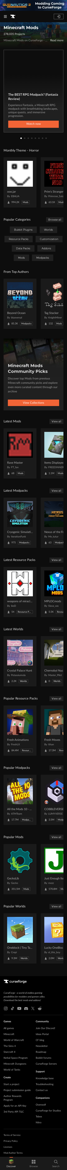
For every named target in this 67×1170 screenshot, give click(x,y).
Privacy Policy (11, 1141)
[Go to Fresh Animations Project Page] (20, 730)
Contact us (42, 1090)
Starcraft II (9, 1052)
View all (56, 421)
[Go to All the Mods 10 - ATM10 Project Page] (20, 800)
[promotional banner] (33, 5)
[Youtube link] (19, 1008)
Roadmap (41, 1052)
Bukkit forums (43, 1058)
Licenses (8, 1147)
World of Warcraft (14, 1040)
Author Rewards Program (12, 1098)
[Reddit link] (40, 1008)
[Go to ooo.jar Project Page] (20, 182)
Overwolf (41, 1105)
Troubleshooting (44, 1084)
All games (9, 1028)
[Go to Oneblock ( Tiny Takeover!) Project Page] (20, 938)
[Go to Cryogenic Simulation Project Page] (20, 523)
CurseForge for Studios (48, 1111)
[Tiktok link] (12, 1008)
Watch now (33, 123)
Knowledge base (45, 1078)
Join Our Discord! (45, 1028)
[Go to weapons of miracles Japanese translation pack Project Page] (20, 592)
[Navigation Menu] (5, 16)
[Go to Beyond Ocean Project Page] (20, 304)
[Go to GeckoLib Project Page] (20, 869)
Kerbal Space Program (16, 1058)
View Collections (33, 402)
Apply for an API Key (15, 1106)
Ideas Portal (42, 1034)
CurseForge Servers (46, 1064)
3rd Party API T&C (14, 1112)
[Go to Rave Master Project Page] (20, 453)
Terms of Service (12, 1135)
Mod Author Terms (13, 1153)
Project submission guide (17, 1090)
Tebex (39, 1116)
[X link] (33, 1008)
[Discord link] (26, 1008)
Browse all (54, 219)
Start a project (11, 1084)
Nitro (38, 1122)
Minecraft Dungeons (15, 1064)
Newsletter (42, 1046)
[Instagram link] (6, 1008)
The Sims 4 (10, 1046)
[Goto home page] (13, 16)
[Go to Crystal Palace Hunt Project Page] (20, 661)
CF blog (40, 1040)
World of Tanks (12, 1070)
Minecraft (9, 1034)
